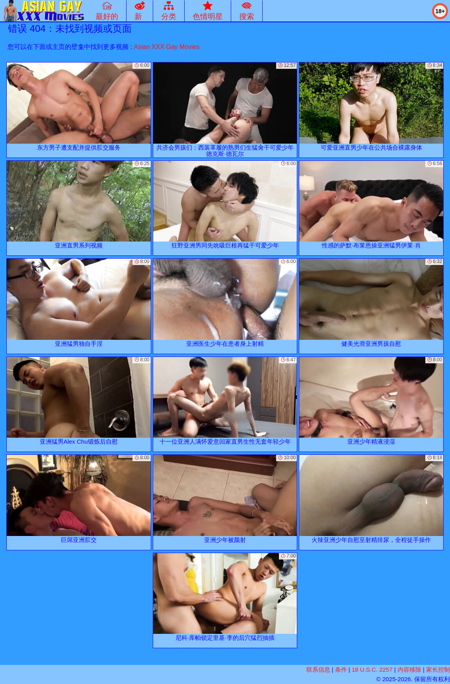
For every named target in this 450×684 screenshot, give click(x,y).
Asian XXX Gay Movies (166, 46)
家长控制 (438, 669)
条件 (341, 669)
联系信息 (318, 669)
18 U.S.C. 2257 (372, 669)
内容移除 (409, 669)
